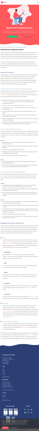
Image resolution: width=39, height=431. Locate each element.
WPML (4, 265)
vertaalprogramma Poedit (9, 316)
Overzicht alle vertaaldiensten (7, 390)
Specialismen (5, 379)
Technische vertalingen (6, 385)
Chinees (5, 243)
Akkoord (5, 427)
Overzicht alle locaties (6, 400)
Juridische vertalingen (6, 382)
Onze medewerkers (6, 360)
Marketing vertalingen (6, 384)
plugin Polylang (19, 276)
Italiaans (4, 373)
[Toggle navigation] (37, 2)
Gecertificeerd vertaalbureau (7, 359)
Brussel (3, 397)
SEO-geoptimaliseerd (25, 327)
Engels (3, 370)
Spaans (9, 243)
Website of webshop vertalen (7, 387)
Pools (12, 243)
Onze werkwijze (5, 362)
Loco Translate (34, 296)
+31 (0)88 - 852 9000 (27, 36)
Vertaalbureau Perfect (29, 334)
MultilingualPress (14, 254)
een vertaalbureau (29, 105)
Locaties (4, 393)
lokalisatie (11, 107)
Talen (3, 366)
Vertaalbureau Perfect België (8, 355)
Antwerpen (4, 395)
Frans (3, 372)
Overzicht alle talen (5, 377)
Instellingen (13, 427)
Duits (3, 369)
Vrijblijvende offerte (12, 36)
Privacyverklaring (5, 363)
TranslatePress (29, 287)
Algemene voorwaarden (6, 357)
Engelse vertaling (9, 241)
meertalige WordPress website (8, 311)
